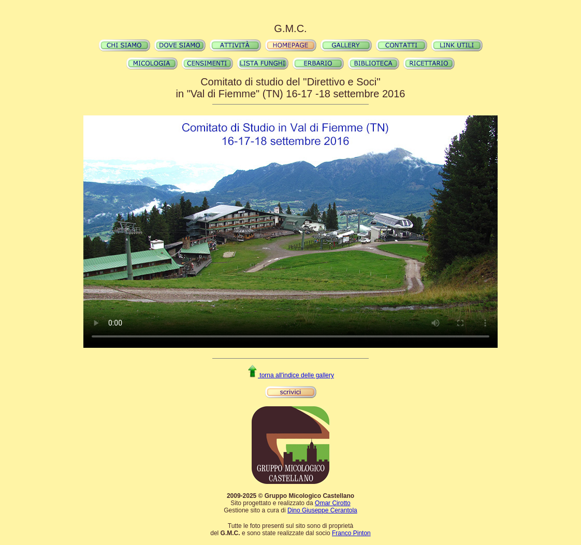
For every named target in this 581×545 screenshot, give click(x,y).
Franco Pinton (351, 533)
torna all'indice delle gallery (290, 375)
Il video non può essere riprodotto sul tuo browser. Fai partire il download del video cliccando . (290, 231)
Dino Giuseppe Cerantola (322, 510)
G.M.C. (290, 28)
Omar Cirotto (333, 503)
